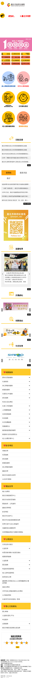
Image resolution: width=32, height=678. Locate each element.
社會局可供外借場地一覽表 (11, 599)
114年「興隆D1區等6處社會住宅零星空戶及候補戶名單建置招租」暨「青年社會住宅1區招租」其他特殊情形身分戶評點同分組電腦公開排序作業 (16, 158)
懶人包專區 (6, 491)
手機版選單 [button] (2, 3)
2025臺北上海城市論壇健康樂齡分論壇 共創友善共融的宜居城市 (16, 196)
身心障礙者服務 (7, 385)
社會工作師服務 (7, 406)
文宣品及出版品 (7, 544)
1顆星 (6, 642)
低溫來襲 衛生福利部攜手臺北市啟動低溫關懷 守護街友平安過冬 (16, 184)
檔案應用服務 (6, 556)
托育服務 (5, 455)
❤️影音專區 (8, 446)
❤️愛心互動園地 (9, 606)
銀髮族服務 (6, 390)
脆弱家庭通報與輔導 (9, 430)
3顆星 (16, 642)
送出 (14, 647)
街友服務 (5, 418)
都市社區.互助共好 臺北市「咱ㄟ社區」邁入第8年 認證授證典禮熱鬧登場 (16, 200)
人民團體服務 (6, 410)
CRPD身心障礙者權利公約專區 (12, 591)
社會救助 (5, 381)
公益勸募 (5, 560)
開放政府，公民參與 (9, 503)
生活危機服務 (6, 422)
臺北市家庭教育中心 (9, 495)
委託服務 (5, 565)
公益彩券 (5, 548)
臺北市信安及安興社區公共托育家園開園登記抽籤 (16, 154)
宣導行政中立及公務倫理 (10, 524)
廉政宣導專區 (6, 508)
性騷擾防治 (6, 426)
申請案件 (5, 619)
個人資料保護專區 (8, 573)
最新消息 (23, 173)
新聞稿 (8, 173)
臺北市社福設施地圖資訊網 (11, 520)
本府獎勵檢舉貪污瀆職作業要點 (12, 532)
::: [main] (0, 9)
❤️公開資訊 (8, 539)
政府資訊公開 (6, 577)
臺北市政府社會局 (16, 4)
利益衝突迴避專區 (8, 569)
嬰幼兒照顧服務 (7, 377)
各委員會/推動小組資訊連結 (11, 552)
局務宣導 (5, 451)
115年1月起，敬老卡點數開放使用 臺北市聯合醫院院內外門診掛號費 (16, 192)
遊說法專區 (6, 587)
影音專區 (5, 512)
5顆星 (26, 642)
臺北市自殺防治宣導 (9, 475)
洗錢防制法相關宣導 (9, 528)
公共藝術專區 (6, 595)
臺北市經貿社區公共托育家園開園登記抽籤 (14, 150)
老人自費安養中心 (8, 438)
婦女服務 (5, 398)
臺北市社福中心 (7, 516)
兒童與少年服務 (7, 394)
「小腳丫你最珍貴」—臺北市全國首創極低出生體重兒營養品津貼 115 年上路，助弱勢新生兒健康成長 (16, 188)
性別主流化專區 (7, 402)
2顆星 (11, 642)
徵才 (8, 178)
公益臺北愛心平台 (8, 615)
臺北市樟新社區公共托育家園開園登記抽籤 (14, 146)
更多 (29, 165)
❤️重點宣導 (8, 486)
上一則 (2, 274)
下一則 (29, 274)
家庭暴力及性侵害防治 (9, 434)
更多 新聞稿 (27, 203)
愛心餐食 (5, 611)
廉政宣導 (5, 471)
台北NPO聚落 (6, 479)
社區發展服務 (6, 414)
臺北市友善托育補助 (9, 499)
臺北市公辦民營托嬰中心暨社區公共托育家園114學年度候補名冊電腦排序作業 (16, 161)
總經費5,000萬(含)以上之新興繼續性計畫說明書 (15, 582)
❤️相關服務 (8, 372)
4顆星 (21, 642)
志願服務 (5, 623)
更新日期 (3, 676)
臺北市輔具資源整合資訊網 (11, 628)
